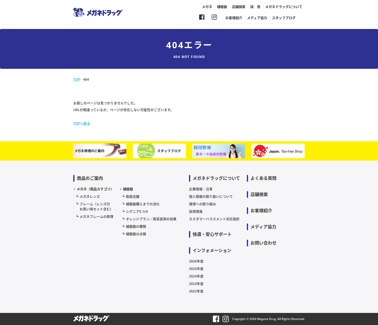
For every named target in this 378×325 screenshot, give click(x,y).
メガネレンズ (90, 196)
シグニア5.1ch (137, 211)
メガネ (207, 6)
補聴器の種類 (136, 226)
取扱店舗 (132, 196)
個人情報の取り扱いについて (211, 196)
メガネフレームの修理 (96, 216)
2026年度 (196, 261)
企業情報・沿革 (201, 189)
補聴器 (222, 6)
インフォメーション (212, 250)
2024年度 (196, 276)
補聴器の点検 (136, 234)
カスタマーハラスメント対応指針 (214, 219)
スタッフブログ (284, 17)
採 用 (255, 6)
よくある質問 (263, 178)
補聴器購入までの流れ (143, 204)
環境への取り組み (202, 204)
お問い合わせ (263, 243)
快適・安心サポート (212, 234)
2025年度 (196, 268)
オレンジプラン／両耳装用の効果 (151, 219)
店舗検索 (238, 6)
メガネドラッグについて (283, 6)
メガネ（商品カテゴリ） (95, 189)
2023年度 (196, 283)
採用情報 (195, 211)
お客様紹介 (233, 17)
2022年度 (196, 291)
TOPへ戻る (81, 123)
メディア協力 (257, 17)
